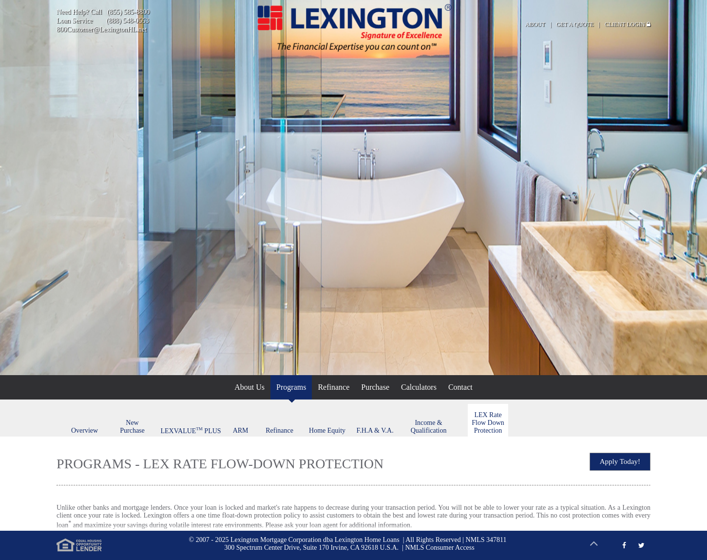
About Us (249, 387)
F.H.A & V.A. (374, 430)
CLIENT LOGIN (627, 24)
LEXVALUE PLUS (191, 430)
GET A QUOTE (575, 24)
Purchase (375, 387)
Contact (460, 387)
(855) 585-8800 (128, 12)
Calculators (419, 387)
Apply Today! (620, 461)
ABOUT (535, 24)
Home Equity (327, 430)
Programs (291, 387)
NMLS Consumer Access (439, 547)
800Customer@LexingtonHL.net (102, 29)
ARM (240, 430)
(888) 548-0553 (127, 20)
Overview (84, 430)
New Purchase (132, 426)
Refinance (333, 387)
